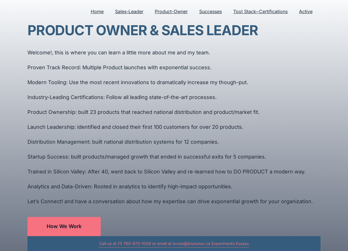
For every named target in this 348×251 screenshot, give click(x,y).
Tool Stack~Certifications (260, 11)
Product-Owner (171, 11)
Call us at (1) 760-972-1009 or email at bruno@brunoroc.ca (154, 243)
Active (306, 11)
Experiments (223, 243)
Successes (210, 11)
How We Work (64, 226)
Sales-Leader (129, 11)
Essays (242, 243)
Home (97, 11)
